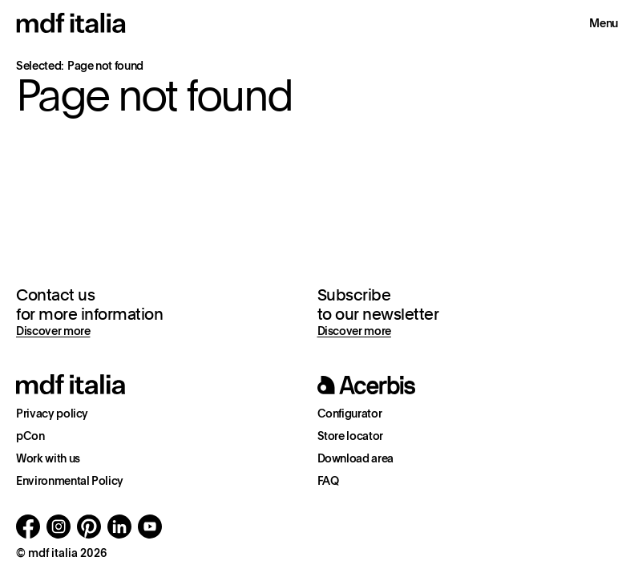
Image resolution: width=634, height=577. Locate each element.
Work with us (48, 458)
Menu (603, 23)
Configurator (349, 413)
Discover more (53, 331)
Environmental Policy (69, 480)
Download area (355, 458)
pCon (30, 436)
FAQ (328, 480)
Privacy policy (52, 413)
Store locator (350, 436)
